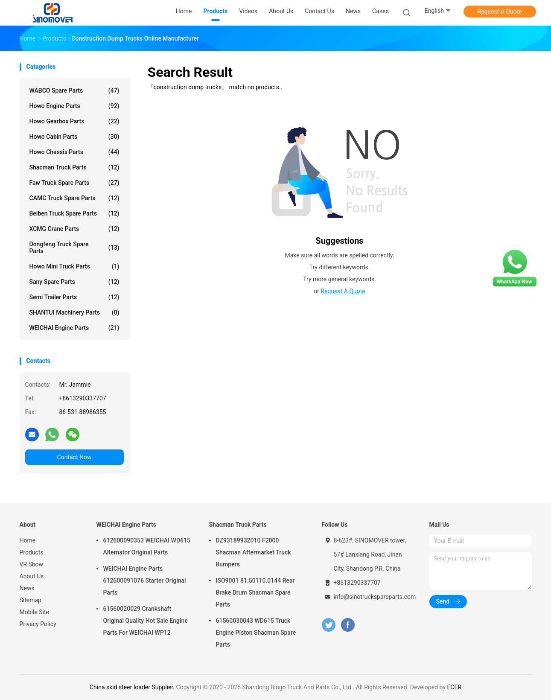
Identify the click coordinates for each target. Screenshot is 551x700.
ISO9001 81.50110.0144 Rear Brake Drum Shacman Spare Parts (255, 592)
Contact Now (74, 457)
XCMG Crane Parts (74, 229)
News (27, 588)
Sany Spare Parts (74, 281)
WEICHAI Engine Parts (74, 328)
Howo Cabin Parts (74, 136)
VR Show (32, 564)
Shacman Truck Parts (74, 167)
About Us (32, 576)
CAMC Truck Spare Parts (74, 198)
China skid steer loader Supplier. (133, 687)
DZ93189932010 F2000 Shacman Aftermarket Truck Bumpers (253, 552)
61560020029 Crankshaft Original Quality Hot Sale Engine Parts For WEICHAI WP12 (145, 620)
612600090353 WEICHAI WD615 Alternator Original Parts (146, 546)
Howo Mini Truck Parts (74, 266)
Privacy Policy (38, 624)
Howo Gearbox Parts (74, 121)
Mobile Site (35, 612)
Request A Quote (499, 11)
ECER (454, 687)
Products (32, 552)
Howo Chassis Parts (74, 152)
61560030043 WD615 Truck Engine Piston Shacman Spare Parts (256, 632)
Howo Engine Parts (74, 106)
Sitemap (30, 600)
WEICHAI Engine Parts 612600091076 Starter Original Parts (144, 580)
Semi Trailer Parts (74, 297)
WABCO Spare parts (74, 90)
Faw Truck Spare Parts (74, 182)
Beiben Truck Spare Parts (74, 213)
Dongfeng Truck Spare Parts (74, 247)
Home (28, 540)
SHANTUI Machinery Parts (74, 312)
